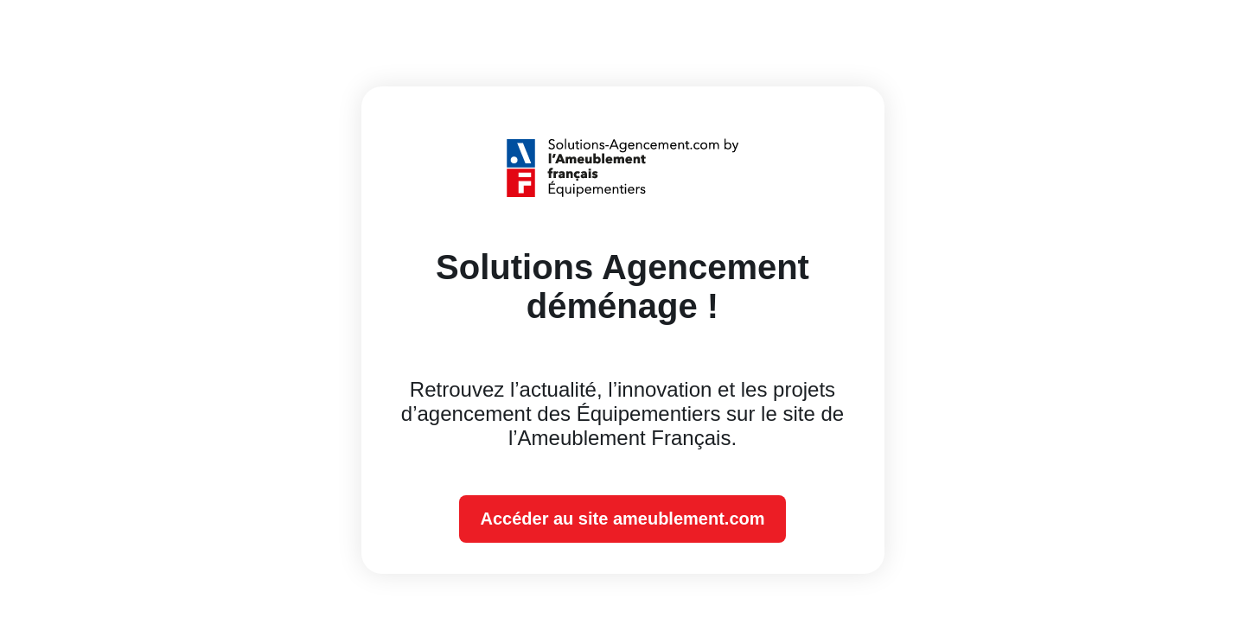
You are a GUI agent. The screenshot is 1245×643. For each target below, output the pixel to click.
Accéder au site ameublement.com (622, 518)
